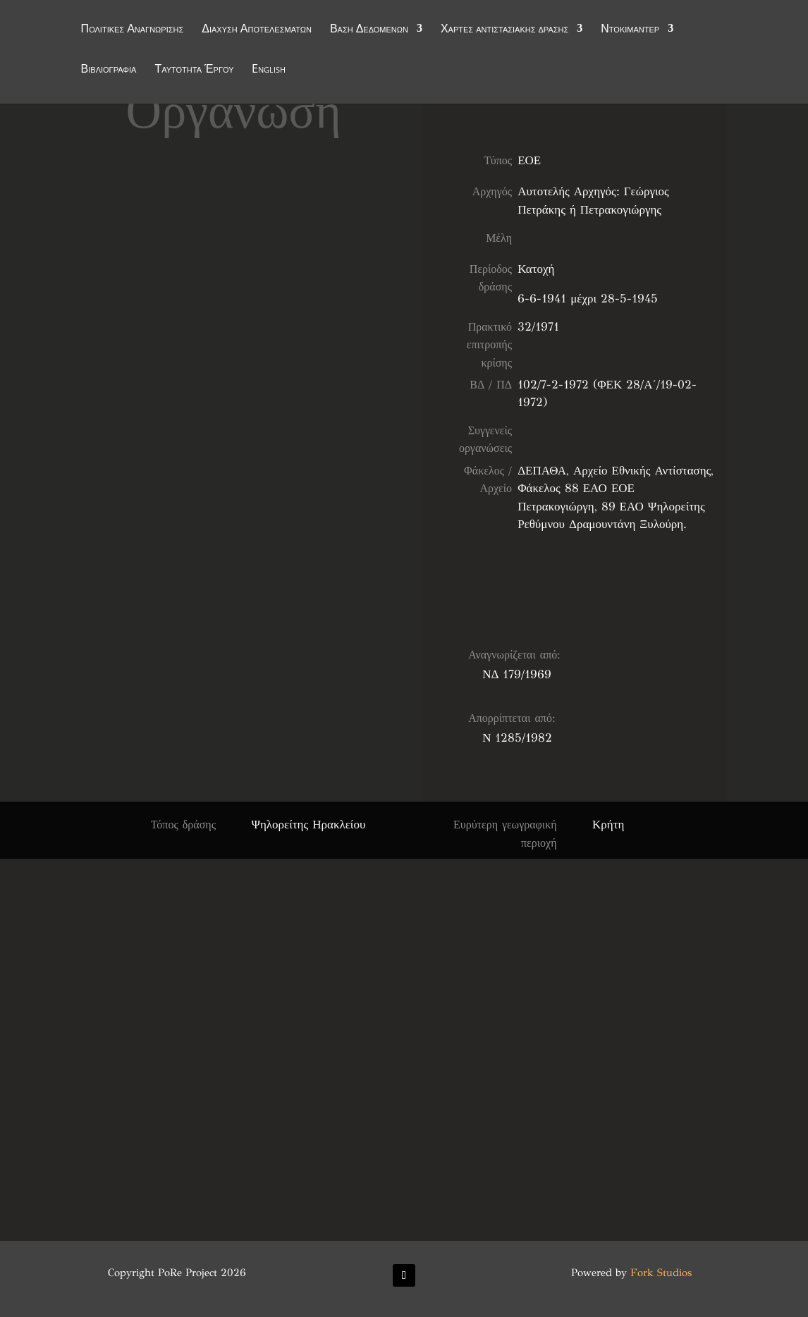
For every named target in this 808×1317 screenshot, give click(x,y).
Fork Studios (661, 1272)
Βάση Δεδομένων (369, 29)
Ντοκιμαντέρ (630, 29)
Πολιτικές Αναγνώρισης (132, 29)
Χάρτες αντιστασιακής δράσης (504, 29)
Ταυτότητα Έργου (193, 69)
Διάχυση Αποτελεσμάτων (257, 29)
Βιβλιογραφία (109, 69)
